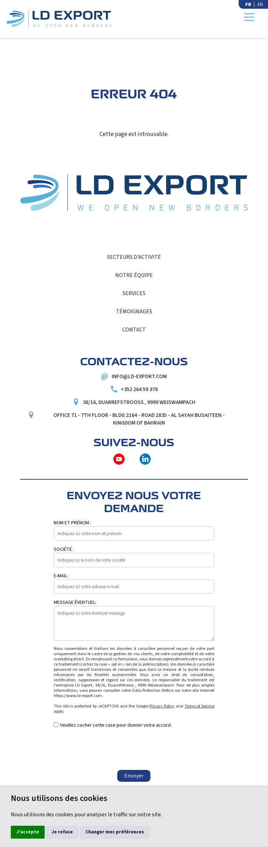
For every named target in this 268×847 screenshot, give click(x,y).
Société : (64, 549)
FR (248, 4)
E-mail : (61, 575)
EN (260, 4)
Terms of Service (199, 706)
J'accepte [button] (27, 832)
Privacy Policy (161, 706)
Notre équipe (134, 275)
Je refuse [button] (62, 832)
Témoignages (134, 311)
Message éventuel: (75, 602)
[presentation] (107, 749)
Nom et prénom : (72, 522)
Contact (134, 329)
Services (134, 293)
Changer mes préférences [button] (114, 832)
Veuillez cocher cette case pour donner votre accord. (116, 725)
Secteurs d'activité (134, 257)
